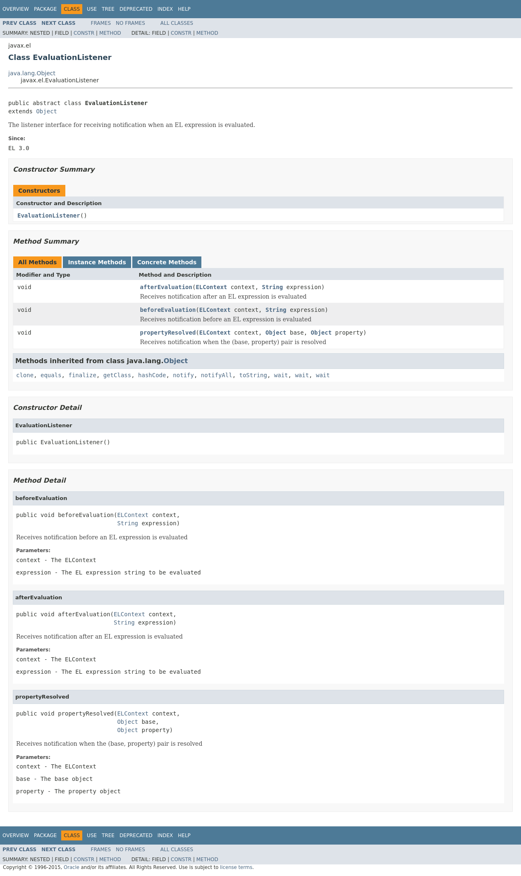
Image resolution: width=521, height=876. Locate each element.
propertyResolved (168, 332)
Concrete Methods (167, 262)
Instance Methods (97, 262)
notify (183, 375)
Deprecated (136, 9)
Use (92, 9)
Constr (84, 33)
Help (184, 9)
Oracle (71, 867)
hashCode (152, 375)
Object (46, 111)
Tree (108, 9)
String (272, 287)
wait (281, 375)
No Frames (130, 23)
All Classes (176, 23)
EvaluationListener (48, 215)
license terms (236, 867)
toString (253, 375)
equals (51, 375)
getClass (117, 375)
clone (24, 375)
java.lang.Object (31, 73)
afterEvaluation (166, 287)
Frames (101, 23)
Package (45, 9)
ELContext (211, 287)
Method (110, 33)
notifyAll (216, 375)
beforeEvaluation (168, 309)
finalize (82, 375)
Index (165, 9)
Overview (15, 9)
